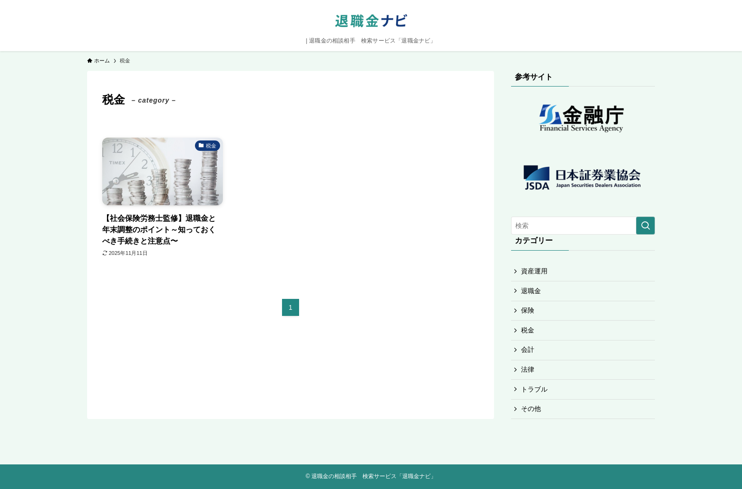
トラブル (534, 389)
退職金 (531, 291)
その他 (531, 408)
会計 (527, 349)
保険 (527, 310)
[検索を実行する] (645, 226)
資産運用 (534, 271)
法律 (527, 369)
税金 (527, 330)
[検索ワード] (583, 226)
